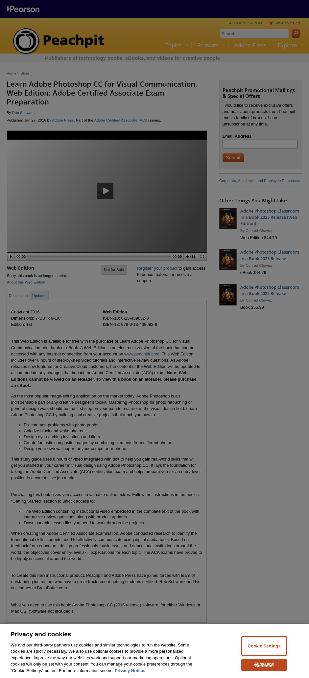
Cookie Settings (264, 653)
